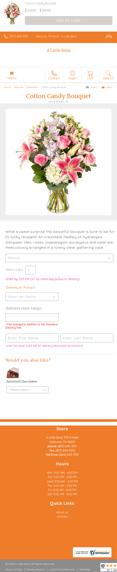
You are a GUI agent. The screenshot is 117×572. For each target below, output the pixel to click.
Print (92, 87)
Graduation (32, 87)
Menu (11, 78)
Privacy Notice (35, 569)
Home (8, 87)
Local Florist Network (62, 569)
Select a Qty (14, 269)
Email (107, 87)
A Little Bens (58, 50)
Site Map (84, 569)
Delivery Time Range (24, 308)
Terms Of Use (14, 569)
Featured (18, 87)
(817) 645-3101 (19, 36)
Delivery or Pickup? (20, 287)
